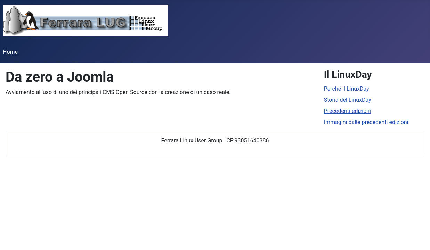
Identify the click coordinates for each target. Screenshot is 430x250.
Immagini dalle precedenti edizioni (366, 122)
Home (10, 52)
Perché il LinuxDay (346, 88)
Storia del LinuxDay (347, 100)
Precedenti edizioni (347, 111)
